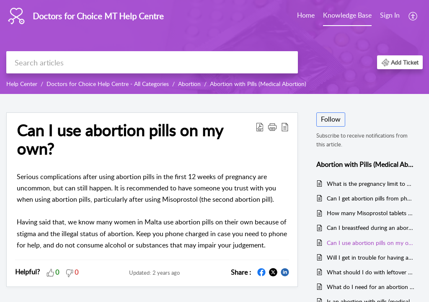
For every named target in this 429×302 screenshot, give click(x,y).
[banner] (214, 47)
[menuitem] (306, 16)
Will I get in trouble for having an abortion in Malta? (370, 257)
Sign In (390, 15)
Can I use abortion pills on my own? (370, 243)
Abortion (189, 84)
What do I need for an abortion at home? (370, 287)
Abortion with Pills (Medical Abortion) (258, 84)
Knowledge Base (347, 15)
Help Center (21, 84)
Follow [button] (331, 119)
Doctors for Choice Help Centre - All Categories (108, 84)
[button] (413, 16)
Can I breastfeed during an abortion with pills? (370, 228)
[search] (152, 62)
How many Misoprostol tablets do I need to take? (370, 213)
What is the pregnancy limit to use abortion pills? (370, 183)
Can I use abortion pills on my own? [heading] (120, 139)
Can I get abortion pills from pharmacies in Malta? (370, 198)
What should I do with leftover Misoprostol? (370, 272)
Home (306, 15)
